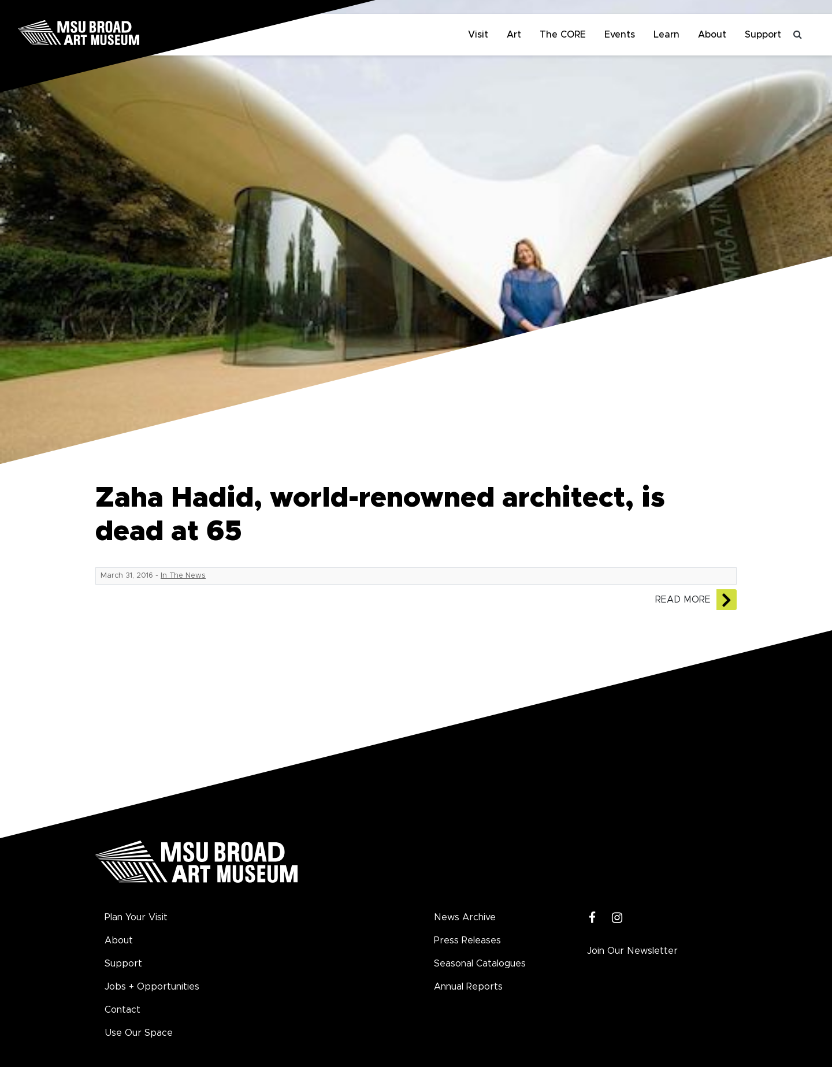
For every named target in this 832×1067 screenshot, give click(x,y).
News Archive (465, 917)
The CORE (563, 34)
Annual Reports (468, 986)
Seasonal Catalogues (480, 963)
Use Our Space (139, 1033)
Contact (122, 1009)
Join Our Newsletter (632, 951)
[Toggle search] (797, 34)
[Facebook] (592, 918)
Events (619, 34)
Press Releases (467, 940)
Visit (478, 34)
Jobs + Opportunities (152, 986)
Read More (683, 599)
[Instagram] (617, 918)
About (712, 34)
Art (514, 34)
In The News (183, 575)
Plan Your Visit (136, 917)
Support (763, 34)
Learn (666, 34)
